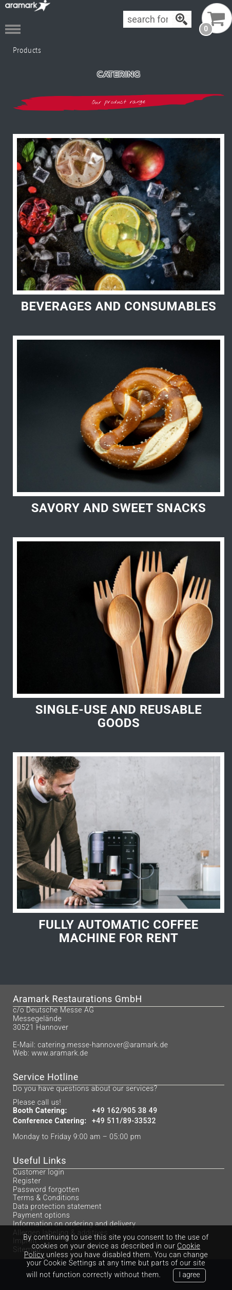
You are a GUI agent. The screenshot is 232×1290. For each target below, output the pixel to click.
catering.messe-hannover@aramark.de (102, 1045)
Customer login (38, 1172)
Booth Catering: (40, 1111)
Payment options (41, 1215)
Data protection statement (57, 1206)
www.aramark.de (59, 1053)
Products (27, 50)
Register (27, 1181)
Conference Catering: (50, 1121)
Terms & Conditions (46, 1198)
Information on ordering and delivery (74, 1224)
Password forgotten (46, 1189)
